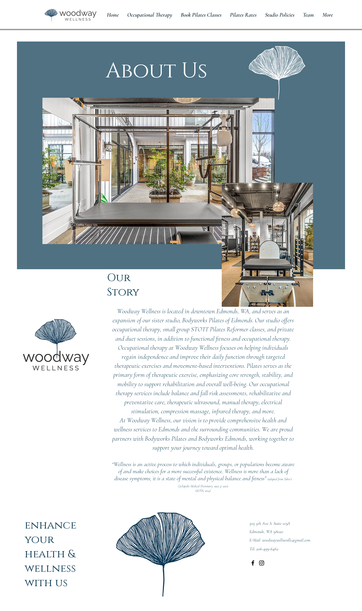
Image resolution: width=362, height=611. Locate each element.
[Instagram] (261, 563)
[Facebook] (252, 563)
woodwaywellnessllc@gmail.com (286, 540)
